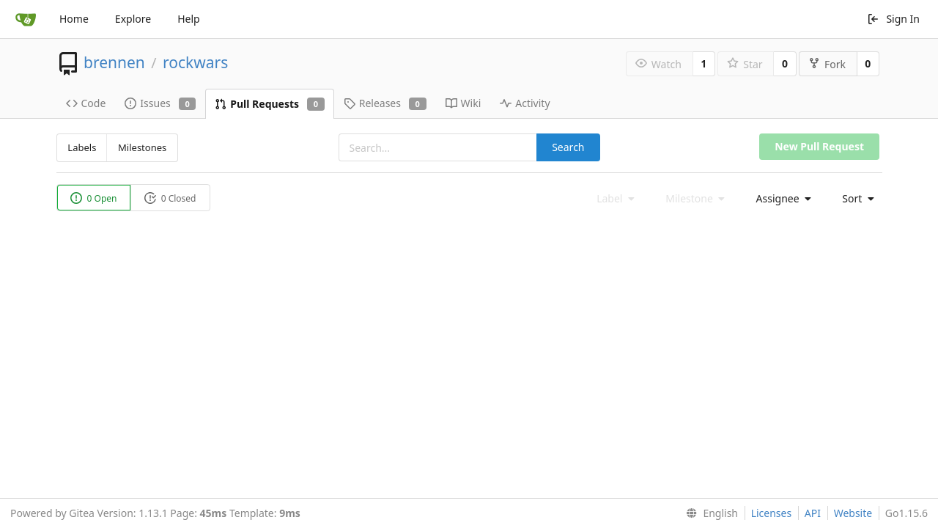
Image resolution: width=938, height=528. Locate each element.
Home (74, 19)
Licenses (771, 513)
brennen (114, 62)
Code (86, 103)
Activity (525, 103)
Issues (160, 103)
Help (188, 19)
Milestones (142, 147)
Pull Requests (269, 104)
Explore (133, 19)
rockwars (195, 62)
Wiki (463, 103)
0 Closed (170, 198)
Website (853, 513)
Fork (827, 64)
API (813, 513)
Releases (385, 103)
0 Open (93, 198)
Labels (81, 147)
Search (568, 147)
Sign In (893, 19)
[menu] (779, 199)
